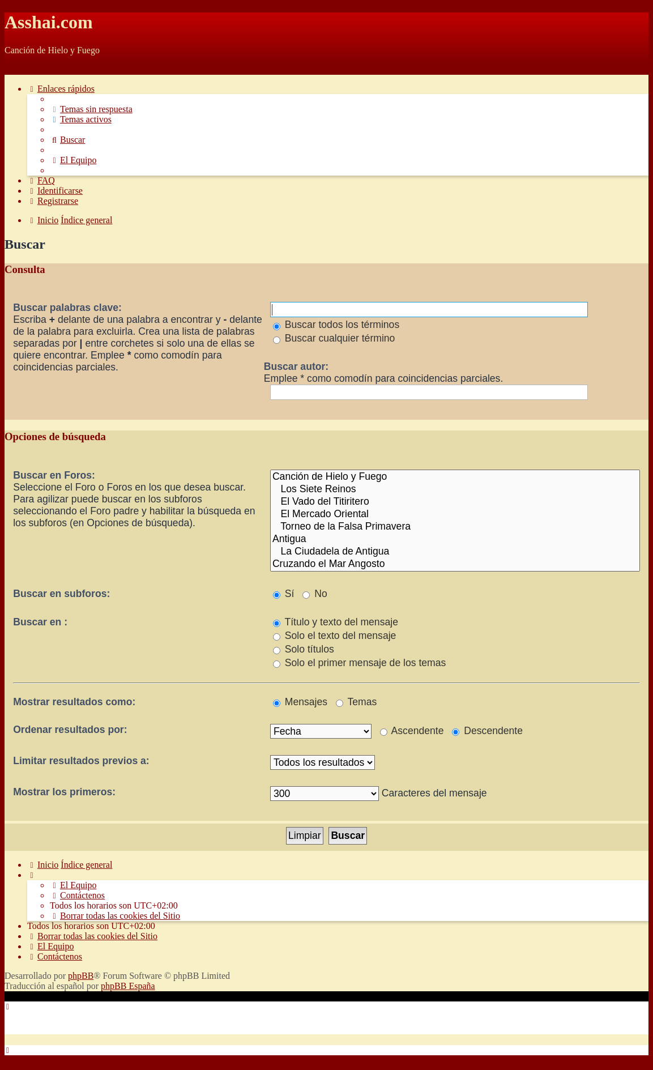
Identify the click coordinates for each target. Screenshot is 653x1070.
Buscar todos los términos (336, 324)
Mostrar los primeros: (64, 792)
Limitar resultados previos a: (81, 760)
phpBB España (128, 986)
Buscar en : (40, 622)
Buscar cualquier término (334, 338)
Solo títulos (303, 649)
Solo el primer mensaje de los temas (359, 662)
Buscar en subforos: (61, 593)
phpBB (80, 976)
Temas (356, 701)
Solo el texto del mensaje (334, 635)
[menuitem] (91, 109)
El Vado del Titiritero (455, 502)
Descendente (487, 730)
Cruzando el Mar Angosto (455, 564)
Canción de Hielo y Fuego (455, 477)
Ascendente (412, 730)
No (314, 593)
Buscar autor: (296, 366)
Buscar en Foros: (54, 475)
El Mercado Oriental (455, 514)
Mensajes (300, 701)
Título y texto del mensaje (335, 622)
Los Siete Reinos (455, 489)
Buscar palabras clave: (67, 307)
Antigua (455, 539)
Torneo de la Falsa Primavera (455, 527)
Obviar (17, 69)
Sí (284, 593)
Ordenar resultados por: (70, 729)
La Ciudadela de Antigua (455, 551)
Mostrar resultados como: (74, 701)
